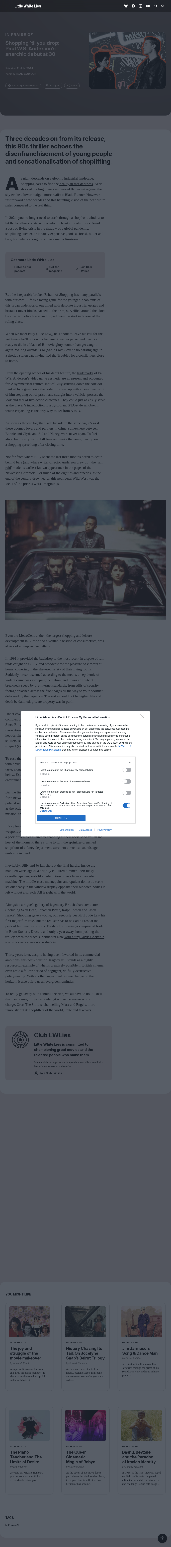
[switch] (127, 770)
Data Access (85, 830)
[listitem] (85, 762)
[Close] (143, 717)
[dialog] (85, 773)
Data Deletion (66, 830)
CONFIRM (61, 818)
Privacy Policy (104, 830)
